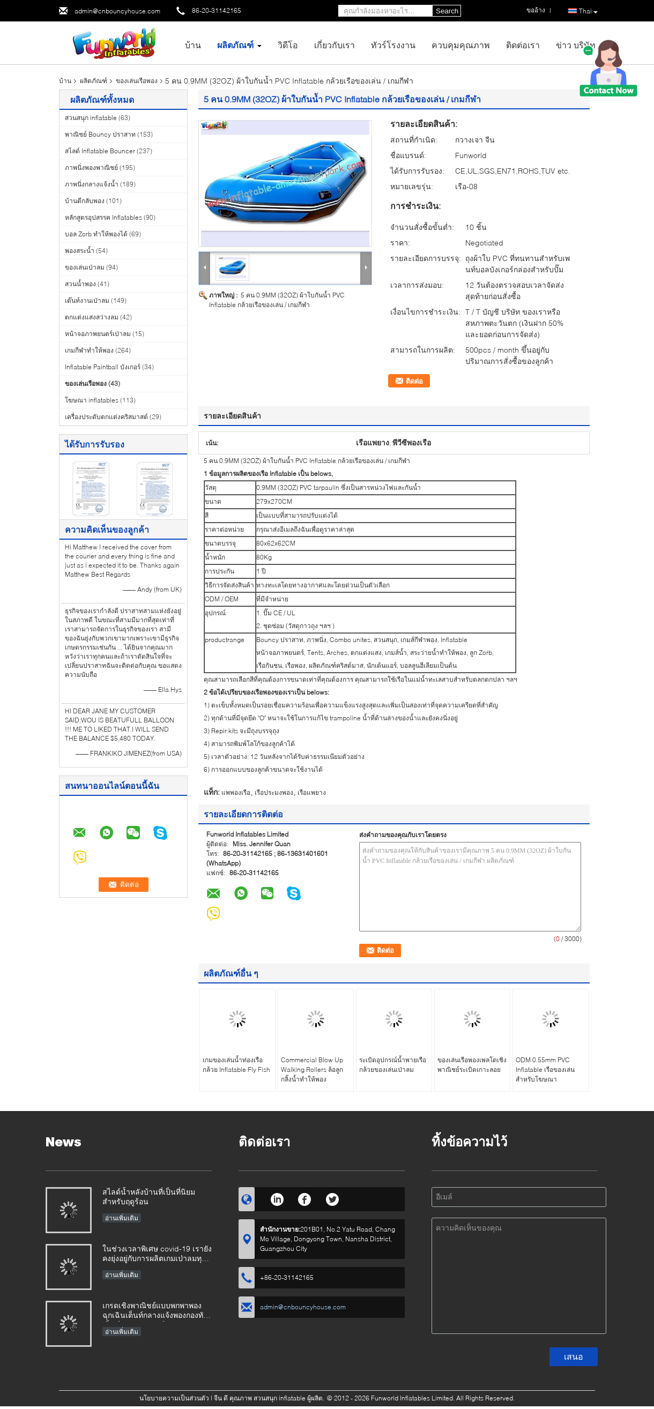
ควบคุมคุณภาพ (461, 45)
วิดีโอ (288, 45)
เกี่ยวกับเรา (334, 45)
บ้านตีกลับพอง (85, 201)
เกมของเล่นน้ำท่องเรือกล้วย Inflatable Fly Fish (236, 1064)
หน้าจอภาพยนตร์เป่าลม (98, 334)
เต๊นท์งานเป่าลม (87, 300)
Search (447, 11)
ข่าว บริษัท (576, 45)
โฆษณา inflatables (91, 400)
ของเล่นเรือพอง (137, 81)
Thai (588, 11)
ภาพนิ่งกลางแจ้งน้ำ (91, 184)
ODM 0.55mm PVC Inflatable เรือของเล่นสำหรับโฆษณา (545, 1069)
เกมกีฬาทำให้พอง (89, 350)
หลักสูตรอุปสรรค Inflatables (103, 217)
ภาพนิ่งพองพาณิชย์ (91, 167)
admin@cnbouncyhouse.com (117, 11)
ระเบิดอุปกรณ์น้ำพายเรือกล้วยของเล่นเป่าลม (392, 1064)
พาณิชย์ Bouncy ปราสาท (100, 134)
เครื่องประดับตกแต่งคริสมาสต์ (106, 417)
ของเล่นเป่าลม (85, 267)
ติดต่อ (414, 381)
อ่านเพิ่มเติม (121, 1218)
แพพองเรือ (235, 792)
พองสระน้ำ (79, 251)
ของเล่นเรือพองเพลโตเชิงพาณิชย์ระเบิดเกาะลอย (472, 1064)
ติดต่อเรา (523, 45)
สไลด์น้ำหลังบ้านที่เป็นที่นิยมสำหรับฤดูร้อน (148, 1196)
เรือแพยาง (312, 792)
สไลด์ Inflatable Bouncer (100, 151)
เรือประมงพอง (274, 792)
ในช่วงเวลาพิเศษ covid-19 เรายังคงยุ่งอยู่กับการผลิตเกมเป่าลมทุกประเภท (157, 1254)
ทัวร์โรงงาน (393, 45)
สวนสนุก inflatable (91, 118)
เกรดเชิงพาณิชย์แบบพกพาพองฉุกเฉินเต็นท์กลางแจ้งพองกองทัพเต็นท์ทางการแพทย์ (155, 1311)
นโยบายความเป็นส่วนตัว (174, 1398)
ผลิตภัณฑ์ (235, 45)
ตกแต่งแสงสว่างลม (91, 317)
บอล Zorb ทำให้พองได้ (96, 234)
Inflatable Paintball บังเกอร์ (102, 367)
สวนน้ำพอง (80, 284)
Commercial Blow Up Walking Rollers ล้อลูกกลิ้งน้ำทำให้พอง (312, 1069)
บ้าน (193, 45)
